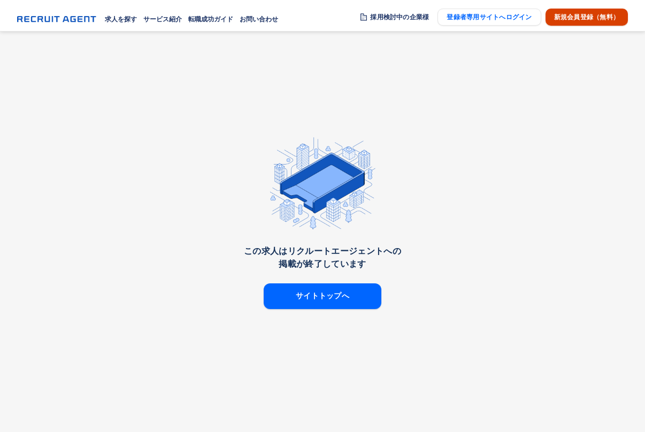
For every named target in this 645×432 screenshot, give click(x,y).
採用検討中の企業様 (399, 17)
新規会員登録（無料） (586, 17)
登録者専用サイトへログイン (489, 17)
